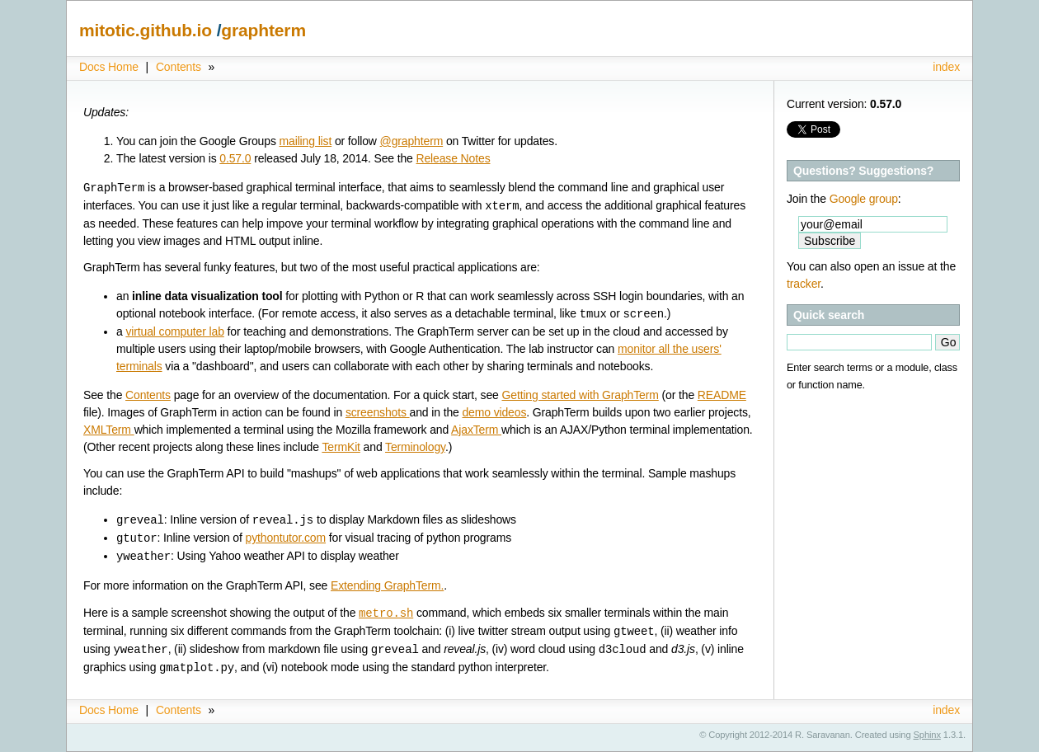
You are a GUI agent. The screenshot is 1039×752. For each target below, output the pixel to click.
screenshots (378, 412)
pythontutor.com (286, 538)
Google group (864, 198)
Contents (178, 66)
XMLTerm (108, 429)
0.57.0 (235, 158)
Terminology (415, 447)
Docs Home (109, 66)
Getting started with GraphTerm (579, 395)
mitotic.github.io (148, 30)
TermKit (341, 447)
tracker (803, 283)
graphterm (263, 30)
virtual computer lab (174, 331)
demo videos (494, 412)
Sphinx (927, 735)
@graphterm (412, 141)
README (722, 395)
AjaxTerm (476, 429)
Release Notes (453, 158)
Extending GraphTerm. (387, 585)
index (946, 66)
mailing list (306, 141)
